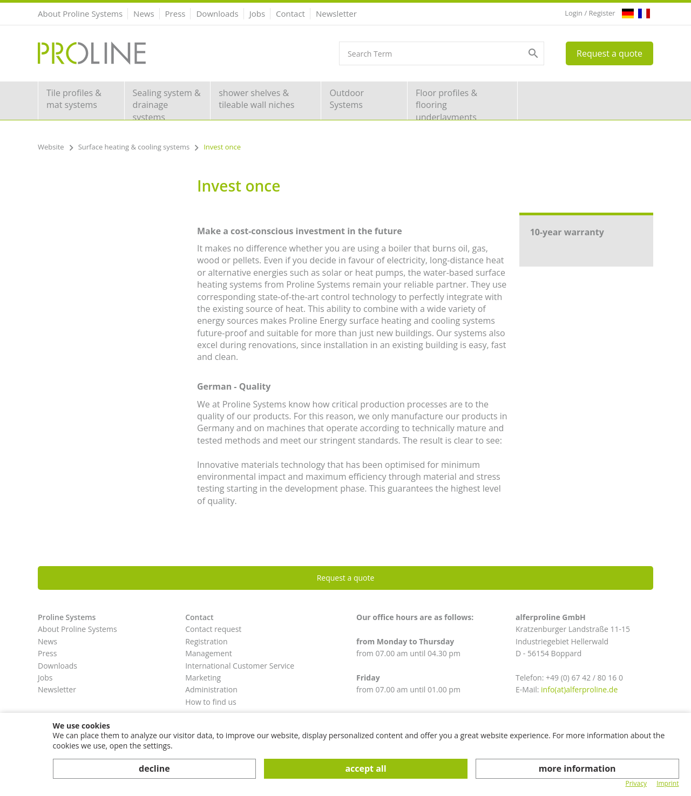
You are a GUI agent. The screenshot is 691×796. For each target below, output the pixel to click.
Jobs (257, 13)
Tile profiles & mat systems (73, 99)
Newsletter (336, 13)
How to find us (210, 702)
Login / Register (590, 13)
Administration (211, 689)
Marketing (203, 677)
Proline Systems (67, 617)
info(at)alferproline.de (579, 689)
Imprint (667, 783)
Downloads (217, 13)
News (143, 13)
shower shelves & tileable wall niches (256, 99)
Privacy (636, 783)
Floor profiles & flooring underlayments (446, 103)
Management (208, 653)
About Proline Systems (80, 13)
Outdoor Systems (346, 99)
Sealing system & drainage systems (167, 103)
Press (175, 13)
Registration (206, 641)
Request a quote (609, 53)
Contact (290, 13)
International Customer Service (239, 666)
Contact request (213, 629)
